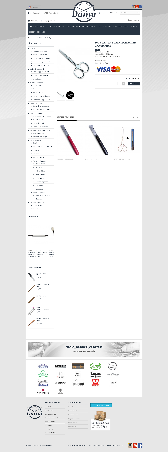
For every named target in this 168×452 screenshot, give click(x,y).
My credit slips (73, 410)
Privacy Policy (50, 421)
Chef (35, 143)
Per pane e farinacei (42, 96)
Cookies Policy (50, 432)
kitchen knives (36, 82)
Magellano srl (47, 445)
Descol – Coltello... (65, 159)
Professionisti (36, 140)
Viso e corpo (38, 119)
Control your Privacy (101, 405)
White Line (40, 174)
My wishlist (72, 426)
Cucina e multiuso (41, 65)
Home (30, 38)
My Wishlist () (52, 13)
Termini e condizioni (52, 417)
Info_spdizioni (49, 21)
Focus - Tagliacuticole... (43, 308)
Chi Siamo (48, 425)
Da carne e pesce (40, 89)
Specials (33, 216)
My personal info (74, 418)
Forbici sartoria (40, 55)
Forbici (33, 48)
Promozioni (38, 205)
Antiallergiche (42, 182)
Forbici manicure (40, 127)
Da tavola (37, 85)
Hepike (39, 199)
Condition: (100, 63)
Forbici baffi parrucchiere (42, 62)
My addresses (73, 414)
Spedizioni (49, 410)
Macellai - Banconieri (42, 146)
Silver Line (40, 171)
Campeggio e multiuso (43, 72)
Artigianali (37, 79)
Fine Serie (37, 209)
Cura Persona (36, 113)
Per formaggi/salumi (42, 100)
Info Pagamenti (50, 414)
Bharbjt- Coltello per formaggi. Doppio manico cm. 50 (37, 255)
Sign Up (114, 13)
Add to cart (134, 83)
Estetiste (36, 154)
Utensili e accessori (41, 106)
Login (103, 13)
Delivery (34, 21)
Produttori (49, 429)
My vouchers (72, 422)
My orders (71, 406)
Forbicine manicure (41, 58)
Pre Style (40, 178)
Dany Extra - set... (122, 159)
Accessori (40, 189)
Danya (103, 61)
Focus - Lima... (41, 296)
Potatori (36, 150)
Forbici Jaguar (39, 161)
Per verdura (38, 92)
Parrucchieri (38, 157)
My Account (35, 13)
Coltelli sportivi (37, 69)
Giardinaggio (38, 133)
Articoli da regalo (41, 137)
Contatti (48, 406)
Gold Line (40, 167)
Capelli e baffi (39, 123)
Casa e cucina (36, 103)
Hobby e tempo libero (40, 130)
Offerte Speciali (37, 202)
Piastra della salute (41, 110)
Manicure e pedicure (42, 116)
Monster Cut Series (44, 195)
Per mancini (41, 185)
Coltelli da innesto (41, 75)
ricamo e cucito (40, 51)
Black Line (40, 164)
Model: (98, 52)
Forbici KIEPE (39, 193)
